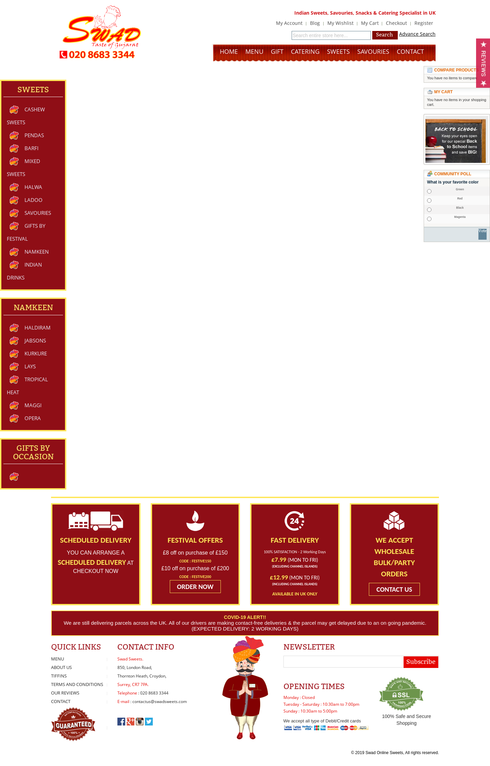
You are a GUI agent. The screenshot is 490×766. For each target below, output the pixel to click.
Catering (305, 51)
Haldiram (37, 327)
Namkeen (36, 251)
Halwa (33, 186)
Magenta (460, 217)
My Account (289, 23)
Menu (254, 51)
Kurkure (35, 353)
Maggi (33, 405)
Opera (32, 418)
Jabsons (35, 340)
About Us (61, 667)
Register (423, 23)
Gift (277, 51)
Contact (410, 51)
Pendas (34, 135)
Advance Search (417, 34)
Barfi (31, 148)
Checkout (396, 23)
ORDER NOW (195, 587)
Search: (287, 34)
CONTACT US (394, 589)
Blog (315, 23)
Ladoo (33, 199)
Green (460, 189)
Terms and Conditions (77, 684)
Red (460, 198)
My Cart (370, 23)
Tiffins (59, 676)
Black (459, 208)
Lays (30, 366)
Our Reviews (65, 693)
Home (229, 51)
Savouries (373, 51)
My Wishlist (340, 23)
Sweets (338, 51)
